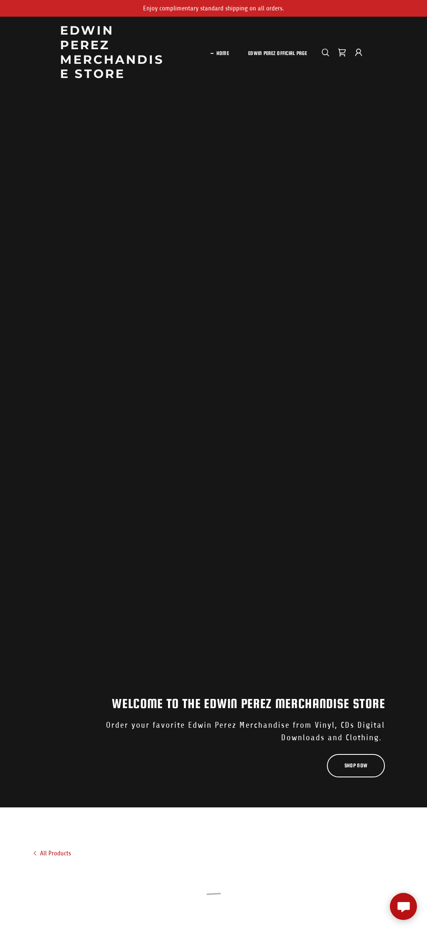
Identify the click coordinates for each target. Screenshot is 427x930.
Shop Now (355, 765)
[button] (342, 52)
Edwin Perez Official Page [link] (277, 53)
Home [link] (222, 53)
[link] (114, 76)
